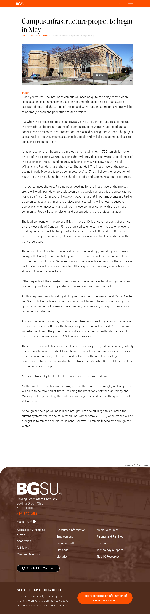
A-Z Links (23, 547)
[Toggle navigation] (130, 3)
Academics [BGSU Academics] (24, 541)
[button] (64, 3)
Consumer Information (71, 530)
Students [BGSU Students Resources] (102, 543)
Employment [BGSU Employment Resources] (65, 536)
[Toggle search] (120, 3)
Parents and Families (110, 536)
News (38, 35)
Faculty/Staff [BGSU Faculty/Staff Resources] (65, 543)
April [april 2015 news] (24, 35)
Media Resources (107, 530)
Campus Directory (28, 554)
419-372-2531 (28, 513)
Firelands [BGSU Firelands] (62, 550)
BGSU (45, 35)
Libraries (62, 556)
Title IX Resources (108, 556)
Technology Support (110, 550)
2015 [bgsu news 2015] (30, 35)
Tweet (25, 93)
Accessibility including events (31, 532)
